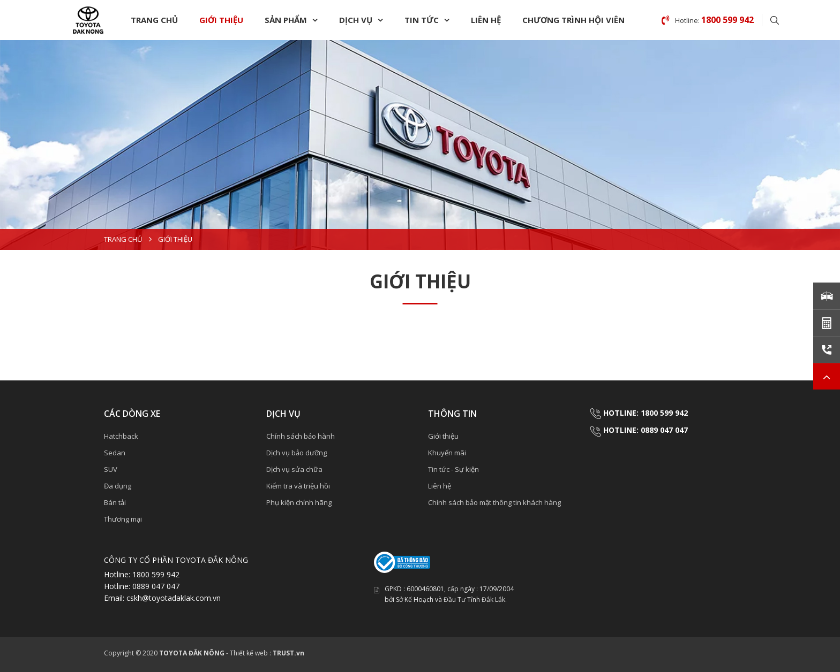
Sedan (114, 452)
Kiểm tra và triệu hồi (298, 486)
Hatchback (121, 436)
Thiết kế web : (250, 653)
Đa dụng (117, 486)
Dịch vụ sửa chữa (294, 469)
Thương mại (123, 519)
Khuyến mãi (447, 452)
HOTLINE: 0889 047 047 (645, 430)
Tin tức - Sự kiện (453, 469)
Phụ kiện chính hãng (299, 502)
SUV (110, 469)
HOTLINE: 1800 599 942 (645, 413)
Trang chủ (154, 19)
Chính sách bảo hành (300, 436)
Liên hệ (486, 19)
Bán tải (115, 502)
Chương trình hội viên (573, 19)
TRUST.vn (288, 653)
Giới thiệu (221, 19)
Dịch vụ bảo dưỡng (296, 452)
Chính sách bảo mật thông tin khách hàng (494, 502)
